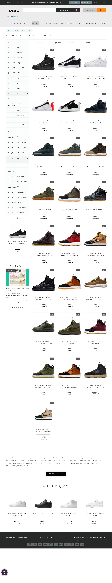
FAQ (81, 23)
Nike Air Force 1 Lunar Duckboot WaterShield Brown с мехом (95, 167)
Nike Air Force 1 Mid (16, 125)
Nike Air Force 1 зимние (17, 165)
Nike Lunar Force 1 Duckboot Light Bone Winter (43, 431)
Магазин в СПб (102, 23)
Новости (87, 23)
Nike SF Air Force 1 (15, 202)
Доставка (55, 23)
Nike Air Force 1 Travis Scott (16, 153)
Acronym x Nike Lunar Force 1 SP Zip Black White (69, 78)
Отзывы (93, 23)
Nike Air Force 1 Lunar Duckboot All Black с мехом (43, 299)
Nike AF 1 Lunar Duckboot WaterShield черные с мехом (43, 167)
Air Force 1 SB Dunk (15, 89)
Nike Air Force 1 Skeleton (14, 130)
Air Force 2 (12, 99)
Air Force (47, 23)
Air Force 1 (12, 43)
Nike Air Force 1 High (16, 110)
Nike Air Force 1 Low (16, 115)
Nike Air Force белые (16, 192)
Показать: (89, 42)
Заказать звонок (74, 2)
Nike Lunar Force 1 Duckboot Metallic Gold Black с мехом (95, 255)
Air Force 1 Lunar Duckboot (14, 73)
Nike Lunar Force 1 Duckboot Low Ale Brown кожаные (95, 299)
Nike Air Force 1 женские (14, 159)
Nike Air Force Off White (17, 181)
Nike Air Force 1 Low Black (43, 513)
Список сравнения (39, 42)
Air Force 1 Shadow (15, 94)
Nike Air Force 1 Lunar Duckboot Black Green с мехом (69, 211)
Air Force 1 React (14, 84)
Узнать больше (56, 474)
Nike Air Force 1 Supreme (14, 136)
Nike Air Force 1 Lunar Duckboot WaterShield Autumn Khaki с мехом (43, 211)
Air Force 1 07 (13, 48)
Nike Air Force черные (16, 212)
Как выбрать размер (72, 23)
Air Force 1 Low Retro (16, 68)
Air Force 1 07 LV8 (15, 53)
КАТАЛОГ (35, 23)
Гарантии (62, 23)
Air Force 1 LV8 (14, 79)
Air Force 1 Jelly (14, 63)
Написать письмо (86, 2)
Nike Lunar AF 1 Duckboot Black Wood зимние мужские (69, 387)
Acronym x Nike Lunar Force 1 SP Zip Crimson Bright (43, 123)
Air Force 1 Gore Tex (16, 58)
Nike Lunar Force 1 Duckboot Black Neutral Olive (95, 387)
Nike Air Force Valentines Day (13, 186)
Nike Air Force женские (17, 197)
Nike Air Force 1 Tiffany (17, 142)
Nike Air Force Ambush (17, 176)
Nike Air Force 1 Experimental (14, 104)
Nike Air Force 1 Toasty (17, 147)
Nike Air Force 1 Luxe (16, 120)
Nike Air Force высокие (17, 207)
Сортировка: (57, 42)
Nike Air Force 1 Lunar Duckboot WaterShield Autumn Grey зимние (69, 167)
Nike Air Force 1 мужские (14, 170)
